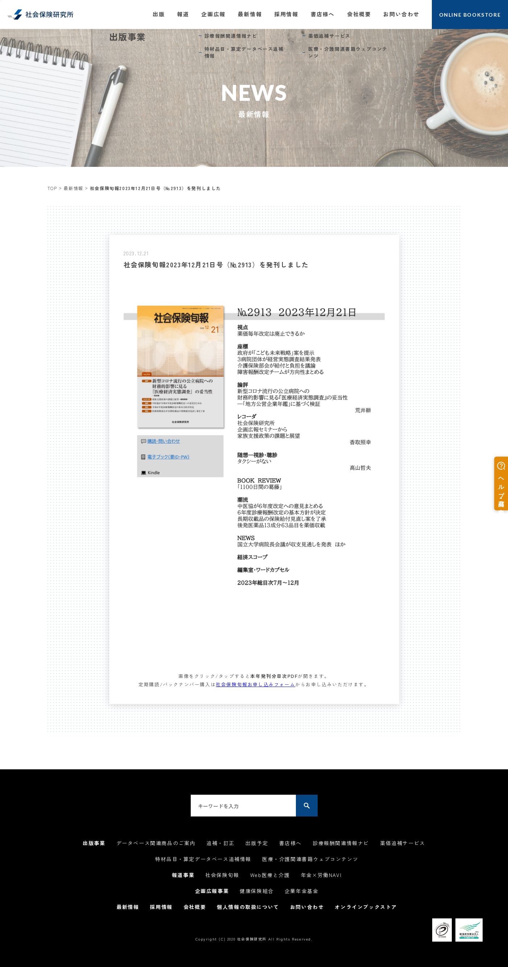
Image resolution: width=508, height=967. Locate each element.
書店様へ (323, 14)
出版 (159, 14)
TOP (52, 188)
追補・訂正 (220, 843)
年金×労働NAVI (321, 874)
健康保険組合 (257, 890)
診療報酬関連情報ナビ (341, 843)
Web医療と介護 (270, 874)
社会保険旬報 (222, 874)
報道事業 (183, 874)
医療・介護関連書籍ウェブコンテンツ (310, 859)
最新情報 (250, 14)
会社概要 (359, 14)
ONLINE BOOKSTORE (470, 15)
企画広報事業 (212, 890)
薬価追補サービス (402, 843)
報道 (183, 14)
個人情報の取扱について (248, 906)
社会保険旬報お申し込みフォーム (255, 684)
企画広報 (213, 14)
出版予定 (256, 843)
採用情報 (286, 14)
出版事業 (94, 843)
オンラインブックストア (366, 906)
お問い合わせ (401, 14)
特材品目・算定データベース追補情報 (203, 859)
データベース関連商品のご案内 (155, 843)
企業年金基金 (302, 890)
